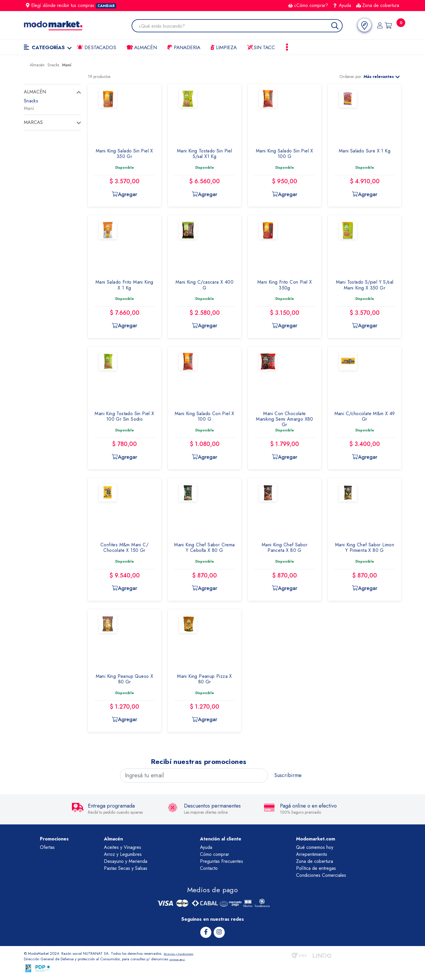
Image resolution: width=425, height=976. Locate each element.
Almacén (142, 47)
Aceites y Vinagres (122, 847)
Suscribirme (288, 775)
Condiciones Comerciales (321, 875)
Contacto (209, 868)
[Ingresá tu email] (194, 776)
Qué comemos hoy (314, 847)
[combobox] (236, 26)
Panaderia (183, 47)
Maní (29, 108)
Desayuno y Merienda (125, 861)
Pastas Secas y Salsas (125, 868)
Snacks (31, 100)
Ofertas (47, 847)
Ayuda (342, 5)
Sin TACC (261, 47)
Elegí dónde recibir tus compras (71, 5)
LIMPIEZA (224, 47)
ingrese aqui (179, 958)
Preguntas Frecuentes (221, 861)
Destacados (96, 47)
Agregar (124, 194)
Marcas (33, 122)
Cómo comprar (214, 854)
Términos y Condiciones (183, 952)
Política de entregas (316, 868)
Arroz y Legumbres (123, 854)
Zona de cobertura (377, 5)
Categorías (48, 47)
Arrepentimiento (311, 854)
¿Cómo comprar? (308, 5)
